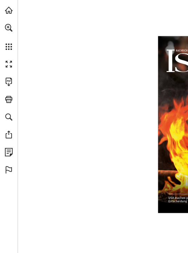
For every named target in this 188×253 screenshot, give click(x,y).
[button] (9, 28)
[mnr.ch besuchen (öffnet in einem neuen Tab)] (9, 10)
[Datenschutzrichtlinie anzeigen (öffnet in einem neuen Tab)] (9, 152)
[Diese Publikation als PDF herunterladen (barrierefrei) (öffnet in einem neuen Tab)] (9, 82)
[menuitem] (9, 37)
